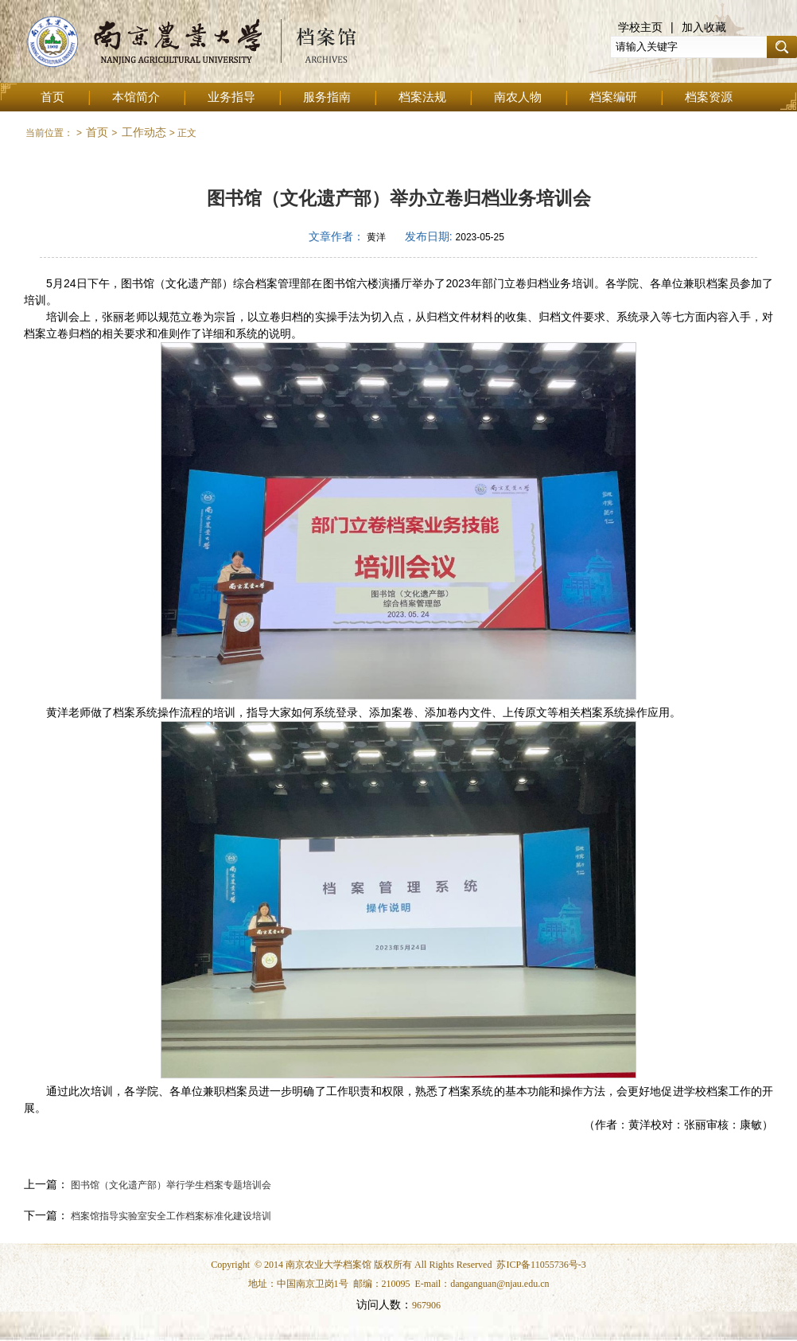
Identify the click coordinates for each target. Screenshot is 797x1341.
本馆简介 (136, 97)
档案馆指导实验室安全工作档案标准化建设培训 (169, 1216)
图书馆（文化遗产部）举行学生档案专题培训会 (169, 1185)
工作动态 (144, 132)
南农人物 (518, 97)
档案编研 (613, 97)
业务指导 (231, 97)
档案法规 (422, 97)
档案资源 (709, 97)
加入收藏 (704, 27)
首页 (52, 97)
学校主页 (640, 27)
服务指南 (327, 97)
